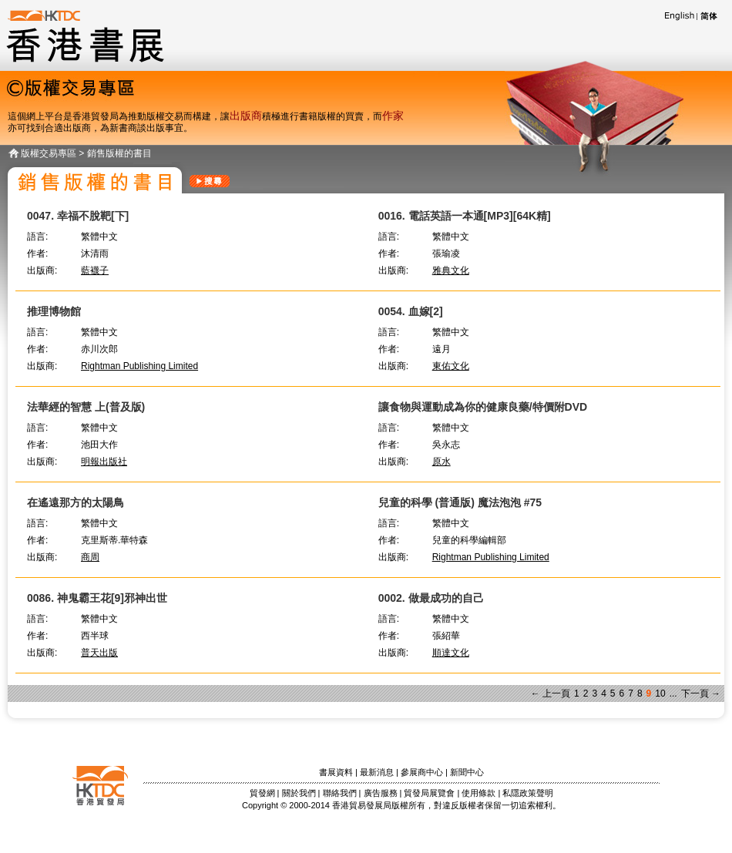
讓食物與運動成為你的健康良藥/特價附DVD (482, 407)
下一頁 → (700, 693)
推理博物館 (54, 311)
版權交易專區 (48, 153)
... (673, 693)
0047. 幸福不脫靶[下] (78, 216)
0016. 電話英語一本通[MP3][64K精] (464, 216)
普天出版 (99, 652)
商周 (90, 557)
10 (660, 693)
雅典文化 (450, 270)
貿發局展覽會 (429, 793)
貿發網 (262, 793)
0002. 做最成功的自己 (431, 598)
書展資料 (336, 772)
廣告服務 (381, 793)
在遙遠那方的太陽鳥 (75, 502)
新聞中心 (467, 772)
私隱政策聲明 (527, 793)
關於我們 (299, 793)
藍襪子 (95, 270)
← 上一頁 (550, 693)
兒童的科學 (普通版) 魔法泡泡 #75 (460, 502)
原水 (441, 461)
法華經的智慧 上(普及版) (86, 407)
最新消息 (377, 772)
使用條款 (478, 793)
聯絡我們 (340, 793)
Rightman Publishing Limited (139, 366)
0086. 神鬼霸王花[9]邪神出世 (97, 598)
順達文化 (450, 652)
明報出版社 (104, 461)
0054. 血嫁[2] (410, 311)
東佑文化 (450, 366)
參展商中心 (422, 772)
